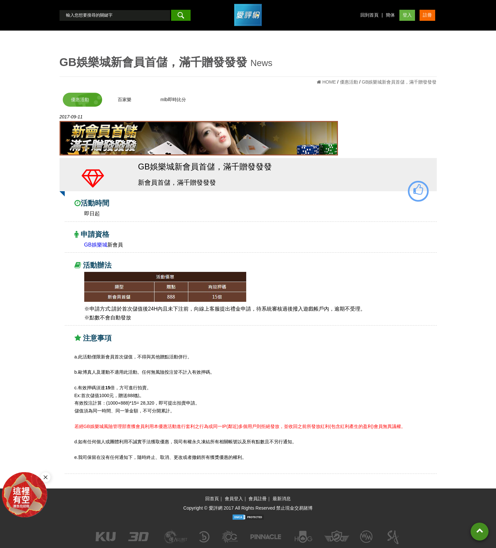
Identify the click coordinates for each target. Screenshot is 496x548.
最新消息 (282, 498)
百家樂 (124, 99)
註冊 (427, 15)
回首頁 (212, 498)
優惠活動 (80, 99)
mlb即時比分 (173, 99)
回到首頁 (369, 15)
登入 (407, 15)
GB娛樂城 (95, 244)
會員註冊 (257, 498)
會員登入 (234, 498)
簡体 (390, 15)
